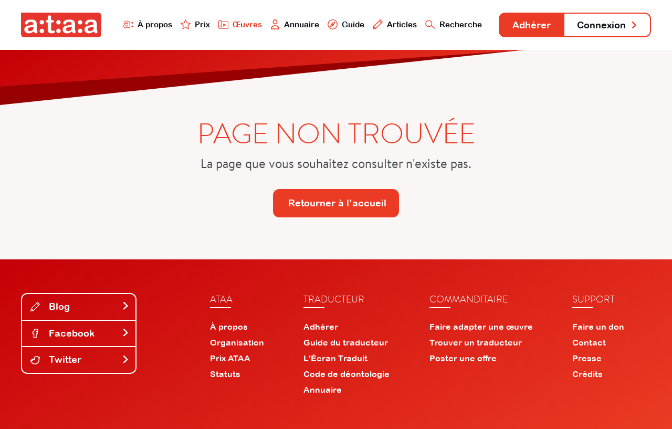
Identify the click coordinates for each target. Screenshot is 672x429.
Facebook (79, 333)
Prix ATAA (230, 358)
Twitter (79, 359)
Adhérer (531, 24)
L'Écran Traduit (335, 358)
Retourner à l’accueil (337, 202)
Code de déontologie (346, 374)
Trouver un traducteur (475, 342)
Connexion (607, 24)
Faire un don (598, 326)
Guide (346, 24)
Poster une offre (463, 358)
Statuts (225, 374)
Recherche (453, 24)
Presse (587, 358)
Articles (395, 24)
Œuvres (240, 24)
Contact (589, 342)
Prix (195, 24)
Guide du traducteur (345, 342)
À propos (147, 24)
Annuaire (295, 24)
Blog (79, 306)
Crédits (587, 374)
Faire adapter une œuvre (481, 326)
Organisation (237, 342)
